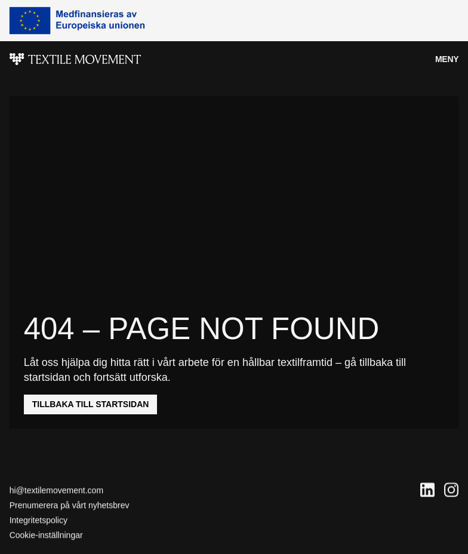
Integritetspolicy (38, 520)
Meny (446, 59)
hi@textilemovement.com (56, 490)
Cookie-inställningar (46, 535)
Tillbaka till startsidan (90, 404)
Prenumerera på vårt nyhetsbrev (70, 505)
